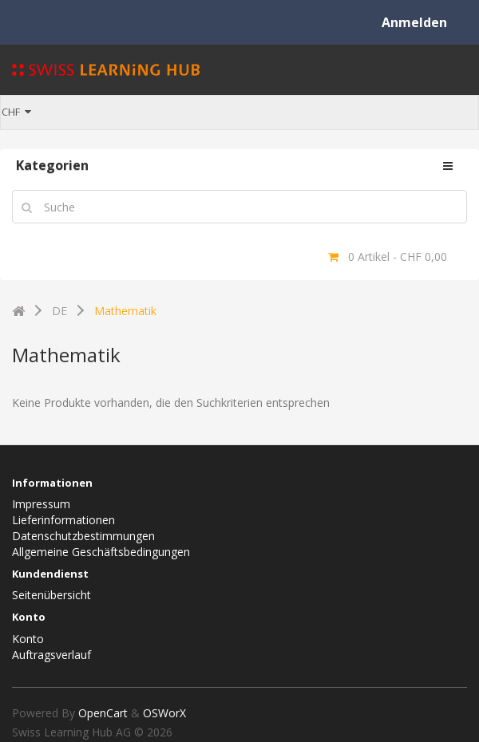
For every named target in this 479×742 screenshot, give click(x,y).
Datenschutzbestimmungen (83, 535)
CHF (16, 112)
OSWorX (164, 712)
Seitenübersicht (51, 594)
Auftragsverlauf (51, 654)
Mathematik (125, 311)
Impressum (41, 503)
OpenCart (103, 712)
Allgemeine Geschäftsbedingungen (101, 551)
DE (59, 311)
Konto (28, 638)
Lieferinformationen (63, 519)
